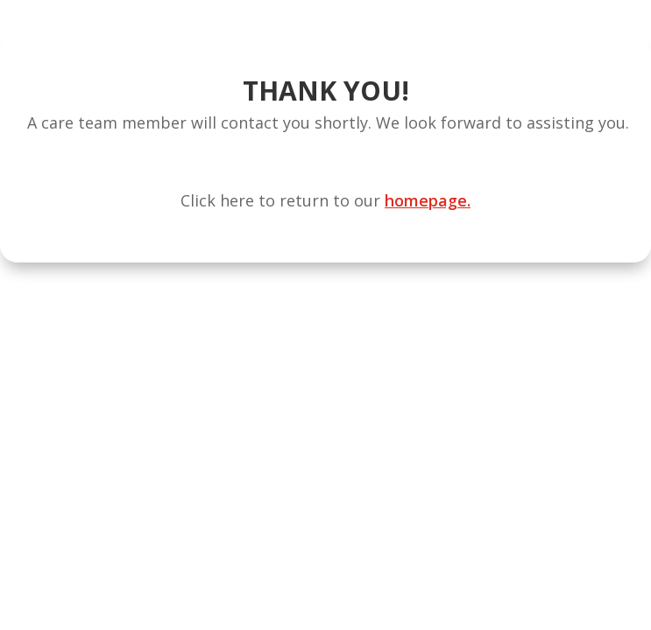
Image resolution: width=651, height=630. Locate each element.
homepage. (428, 200)
